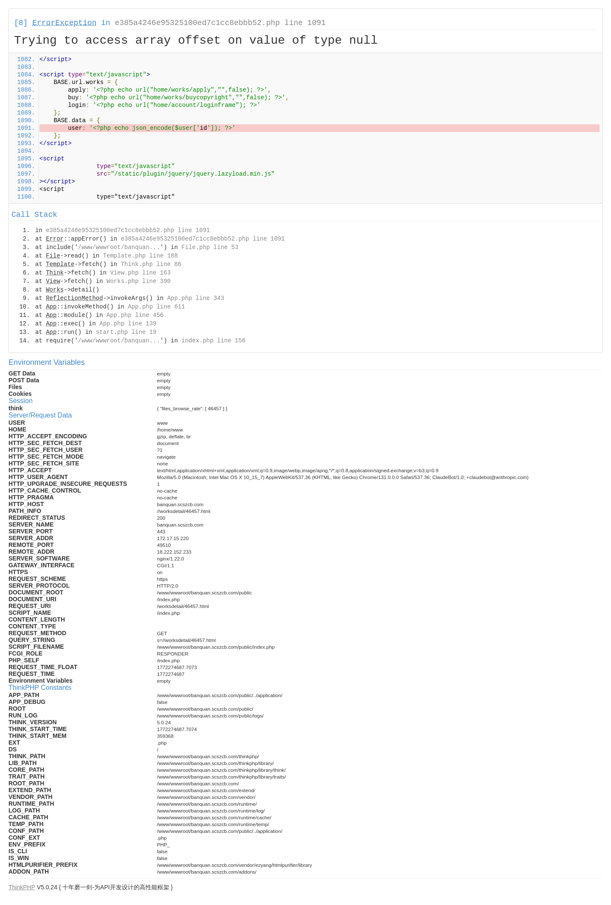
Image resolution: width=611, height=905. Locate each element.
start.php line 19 (126, 332)
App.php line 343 (195, 298)
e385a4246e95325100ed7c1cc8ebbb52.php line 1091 (220, 23)
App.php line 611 (156, 306)
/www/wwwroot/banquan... (119, 247)
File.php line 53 (209, 247)
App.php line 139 (127, 323)
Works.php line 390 (139, 281)
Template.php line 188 (140, 255)
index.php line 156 (213, 340)
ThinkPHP (21, 887)
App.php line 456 (135, 315)
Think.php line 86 (151, 264)
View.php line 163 (140, 272)
